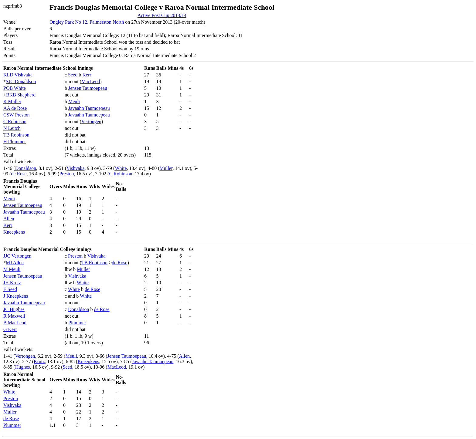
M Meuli (11, 269)
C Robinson (14, 121)
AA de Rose (15, 108)
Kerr (86, 74)
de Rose (18, 173)
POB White (14, 88)
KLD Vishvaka (17, 74)
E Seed (10, 289)
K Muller (12, 101)
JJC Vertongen (17, 255)
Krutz (39, 361)
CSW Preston (16, 114)
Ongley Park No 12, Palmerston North (86, 22)
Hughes (22, 367)
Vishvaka (75, 168)
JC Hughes (14, 309)
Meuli (74, 101)
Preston (66, 173)
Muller (166, 168)
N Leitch (11, 128)
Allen (8, 218)
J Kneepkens (15, 296)
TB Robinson (16, 134)
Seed (72, 74)
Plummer (77, 322)
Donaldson (25, 168)
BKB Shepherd (21, 94)
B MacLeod (14, 322)
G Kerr (10, 329)
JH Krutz (12, 282)
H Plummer (14, 141)
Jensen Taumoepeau (87, 88)
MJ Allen (15, 262)
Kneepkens (14, 232)
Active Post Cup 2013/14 (162, 15)
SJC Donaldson (21, 81)
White (121, 168)
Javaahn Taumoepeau (89, 108)
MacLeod (90, 81)
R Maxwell (14, 316)
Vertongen (91, 121)
